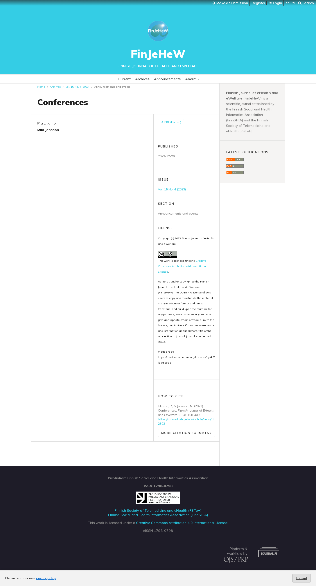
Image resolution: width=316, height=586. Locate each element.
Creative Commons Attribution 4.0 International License (182, 266)
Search (306, 3)
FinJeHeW (158, 54)
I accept (301, 578)
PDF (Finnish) (172, 122)
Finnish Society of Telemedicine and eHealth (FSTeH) (158, 510)
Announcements (167, 79)
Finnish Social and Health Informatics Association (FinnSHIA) (158, 515)
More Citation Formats (185, 433)
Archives (142, 79)
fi (294, 3)
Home (41, 86)
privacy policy (46, 578)
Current (124, 79)
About (190, 79)
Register (258, 3)
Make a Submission (230, 3)
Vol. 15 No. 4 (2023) (77, 86)
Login (275, 3)
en (287, 3)
